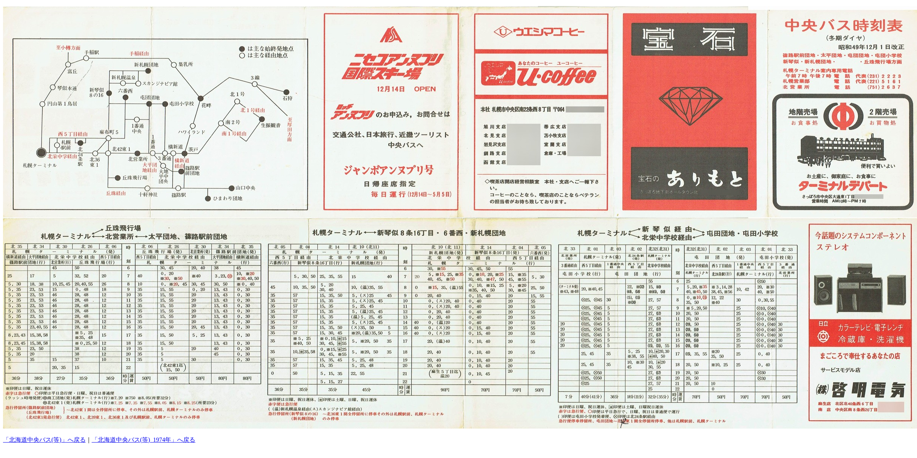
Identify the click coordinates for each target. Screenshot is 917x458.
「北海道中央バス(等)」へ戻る (44, 439)
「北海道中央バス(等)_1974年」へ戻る (144, 439)
